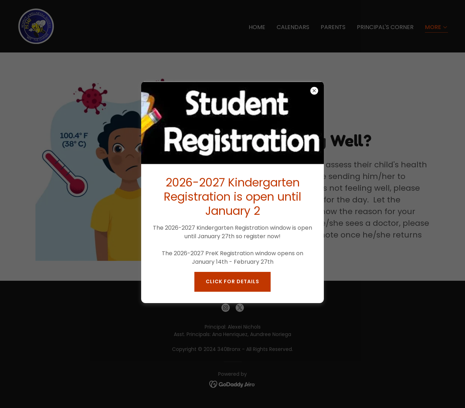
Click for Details (232, 281)
